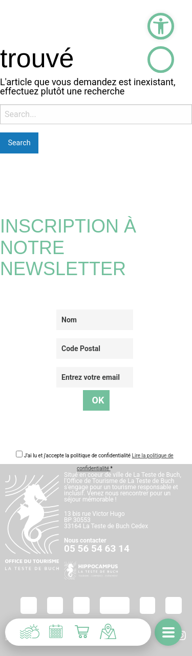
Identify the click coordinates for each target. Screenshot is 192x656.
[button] (160, 26)
